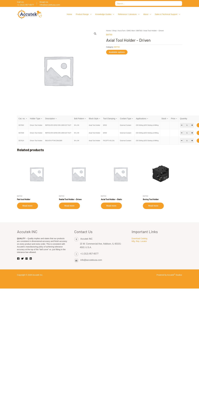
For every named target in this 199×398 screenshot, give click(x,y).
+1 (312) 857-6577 (89, 253)
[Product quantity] (186, 125)
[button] (90, 14)
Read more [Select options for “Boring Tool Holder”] (153, 206)
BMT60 (139, 31)
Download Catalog (139, 238)
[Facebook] (18, 258)
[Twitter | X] (22, 258)
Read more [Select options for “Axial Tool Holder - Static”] (111, 206)
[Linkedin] (30, 258)
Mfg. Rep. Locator (139, 241)
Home (108, 31)
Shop (114, 31)
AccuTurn (121, 31)
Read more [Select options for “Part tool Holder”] (27, 206)
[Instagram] (26, 258)
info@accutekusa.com (91, 260)
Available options (117, 52)
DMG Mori (131, 31)
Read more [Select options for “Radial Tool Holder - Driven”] (69, 206)
